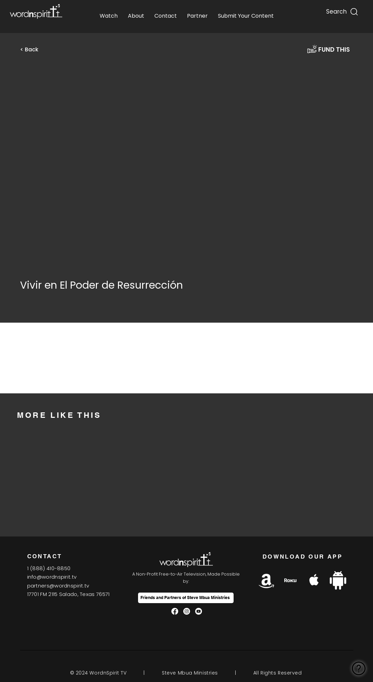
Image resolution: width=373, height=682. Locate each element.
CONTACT (44, 556)
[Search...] (336, 10)
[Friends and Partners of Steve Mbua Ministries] (186, 598)
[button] (33, 49)
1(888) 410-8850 (49, 568)
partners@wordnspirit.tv (58, 585)
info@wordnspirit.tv (52, 576)
